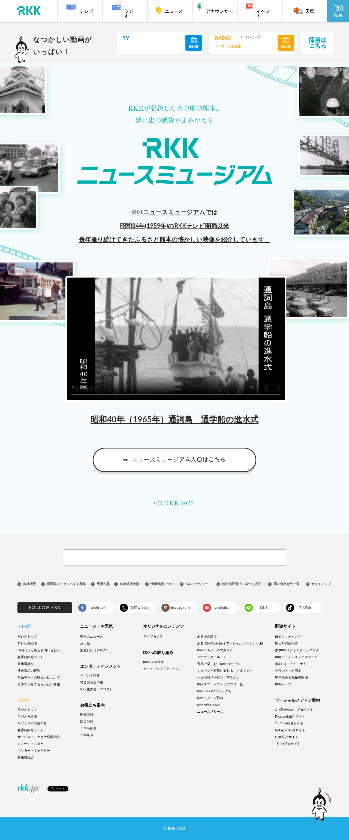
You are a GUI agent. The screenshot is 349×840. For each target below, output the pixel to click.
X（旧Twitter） (139, 607)
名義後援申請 (129, 584)
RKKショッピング (288, 636)
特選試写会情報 (91, 682)
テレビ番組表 (27, 643)
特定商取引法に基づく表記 (241, 584)
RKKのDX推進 (153, 662)
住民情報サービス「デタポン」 (220, 677)
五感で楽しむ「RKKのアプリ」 (220, 664)
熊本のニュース (91, 636)
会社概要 (29, 584)
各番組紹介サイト (30, 657)
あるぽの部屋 (207, 636)
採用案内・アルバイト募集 (66, 584)
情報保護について (164, 584)
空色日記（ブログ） (95, 650)
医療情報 (86, 714)
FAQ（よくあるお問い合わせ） (40, 650)
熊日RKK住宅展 (286, 643)
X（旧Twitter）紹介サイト (294, 709)
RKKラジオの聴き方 (32, 723)
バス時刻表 (88, 728)
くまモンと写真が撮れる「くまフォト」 (226, 671)
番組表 (193, 43)
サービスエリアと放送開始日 (38, 737)
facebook (97, 607)
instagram (180, 607)
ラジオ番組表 (27, 716)
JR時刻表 (87, 735)
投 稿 (338, 11)
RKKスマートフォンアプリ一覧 (220, 684)
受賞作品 (103, 584)
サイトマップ (321, 584)
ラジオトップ (27, 709)
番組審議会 (25, 664)
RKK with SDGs (208, 705)
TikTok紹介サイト (287, 744)
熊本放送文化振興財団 (291, 677)
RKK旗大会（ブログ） (96, 689)
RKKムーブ (283, 684)
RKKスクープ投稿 (210, 698)
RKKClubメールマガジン (215, 650)
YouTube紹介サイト (289, 723)
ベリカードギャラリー (33, 750)
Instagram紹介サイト (290, 730)
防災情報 (86, 721)
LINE (263, 607)
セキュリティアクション (161, 669)
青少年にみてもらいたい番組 (38, 684)
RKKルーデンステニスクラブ (296, 657)
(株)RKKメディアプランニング (297, 650)
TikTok (305, 607)
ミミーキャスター (30, 744)
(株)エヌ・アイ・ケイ (290, 664)
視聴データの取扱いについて (38, 677)
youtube (222, 607)
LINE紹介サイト (287, 737)
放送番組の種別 (28, 671)
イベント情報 (90, 675)
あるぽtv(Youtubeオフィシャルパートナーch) (230, 643)
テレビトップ (27, 636)
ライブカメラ (153, 636)
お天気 (85, 643)
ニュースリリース (210, 711)
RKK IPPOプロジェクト (214, 691)
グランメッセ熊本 (288, 671)
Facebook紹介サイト (290, 716)
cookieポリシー (196, 584)
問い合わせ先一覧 (286, 584)
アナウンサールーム (212, 657)
